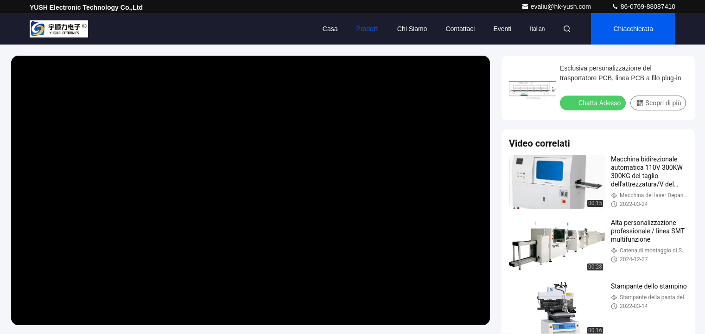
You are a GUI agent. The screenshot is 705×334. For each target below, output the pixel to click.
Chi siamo (412, 28)
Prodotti (367, 28)
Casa (330, 28)
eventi (502, 28)
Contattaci (460, 28)
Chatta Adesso (593, 102)
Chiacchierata (633, 28)
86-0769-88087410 (643, 6)
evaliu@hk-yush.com (557, 6)
